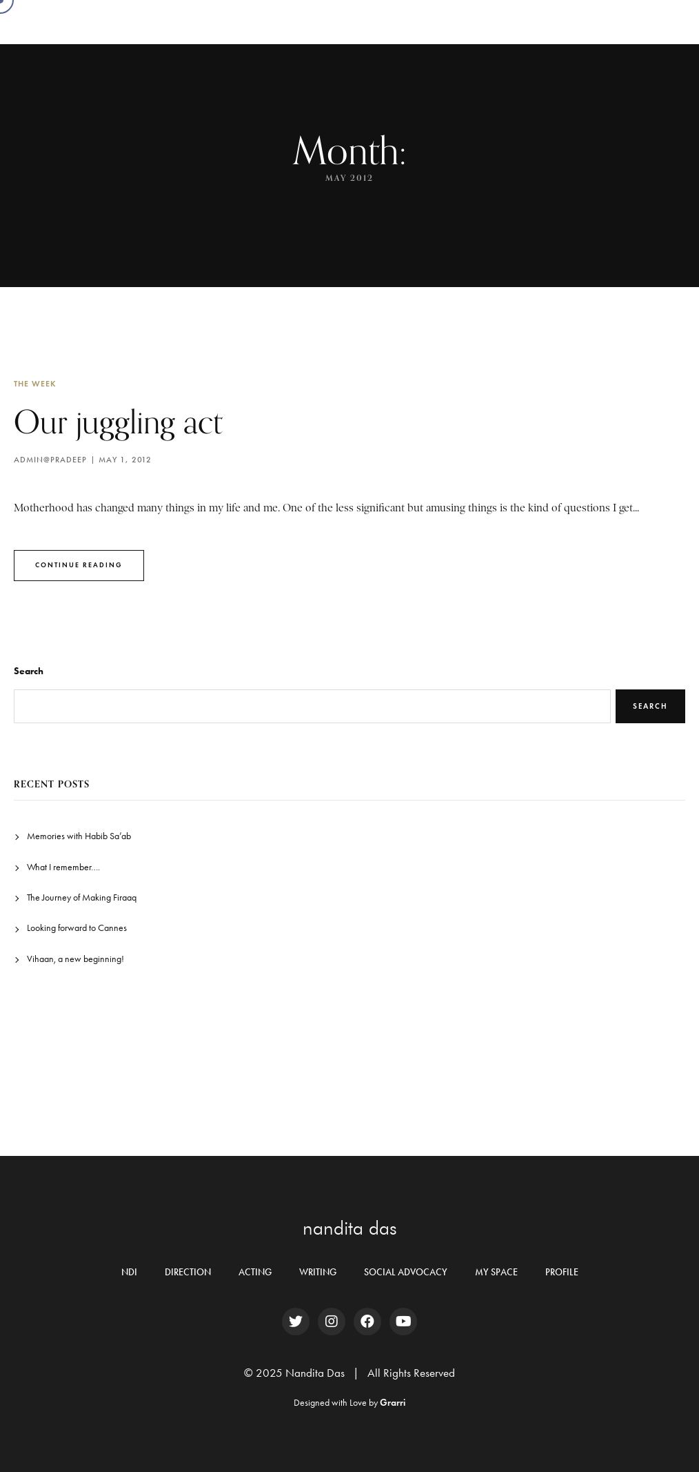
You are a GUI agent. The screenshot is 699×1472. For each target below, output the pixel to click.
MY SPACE (496, 1272)
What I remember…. (63, 867)
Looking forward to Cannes (77, 928)
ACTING (255, 1272)
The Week (35, 383)
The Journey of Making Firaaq (81, 897)
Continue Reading (79, 564)
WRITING (317, 1272)
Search (28, 671)
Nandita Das (108, 21)
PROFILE (561, 1272)
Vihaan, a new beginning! (75, 959)
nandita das (350, 1227)
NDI (129, 1272)
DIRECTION (188, 1272)
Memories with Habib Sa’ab (79, 836)
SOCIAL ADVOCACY (405, 1272)
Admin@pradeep (50, 459)
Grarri (392, 1403)
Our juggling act (119, 421)
